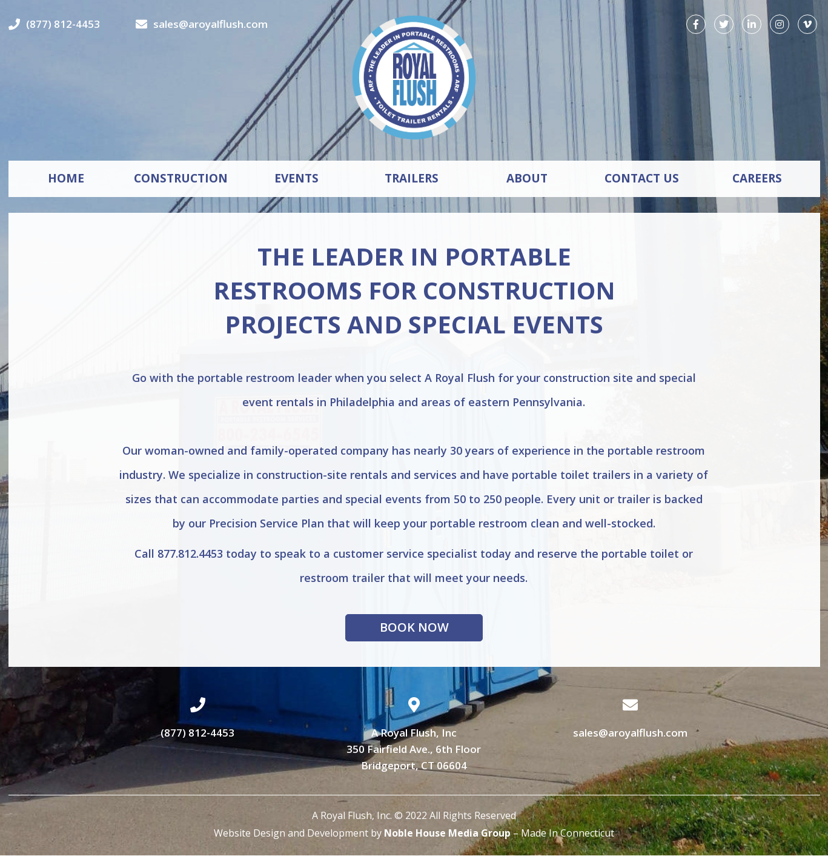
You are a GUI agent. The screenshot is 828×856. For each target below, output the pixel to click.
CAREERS (757, 179)
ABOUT (527, 179)
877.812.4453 (190, 553)
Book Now (414, 628)
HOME (66, 179)
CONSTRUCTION (181, 179)
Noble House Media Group (447, 833)
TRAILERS (412, 179)
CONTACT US (641, 179)
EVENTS (296, 179)
